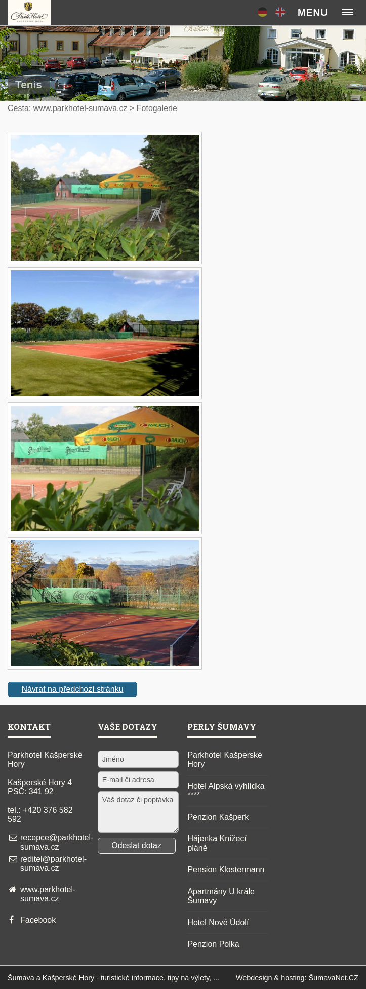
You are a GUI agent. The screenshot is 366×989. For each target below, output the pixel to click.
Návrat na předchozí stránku (73, 689)
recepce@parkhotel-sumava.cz (56, 842)
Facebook (38, 919)
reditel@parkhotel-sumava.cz (53, 863)
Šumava (21, 978)
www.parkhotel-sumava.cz (80, 108)
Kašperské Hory (68, 978)
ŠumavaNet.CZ (333, 978)
